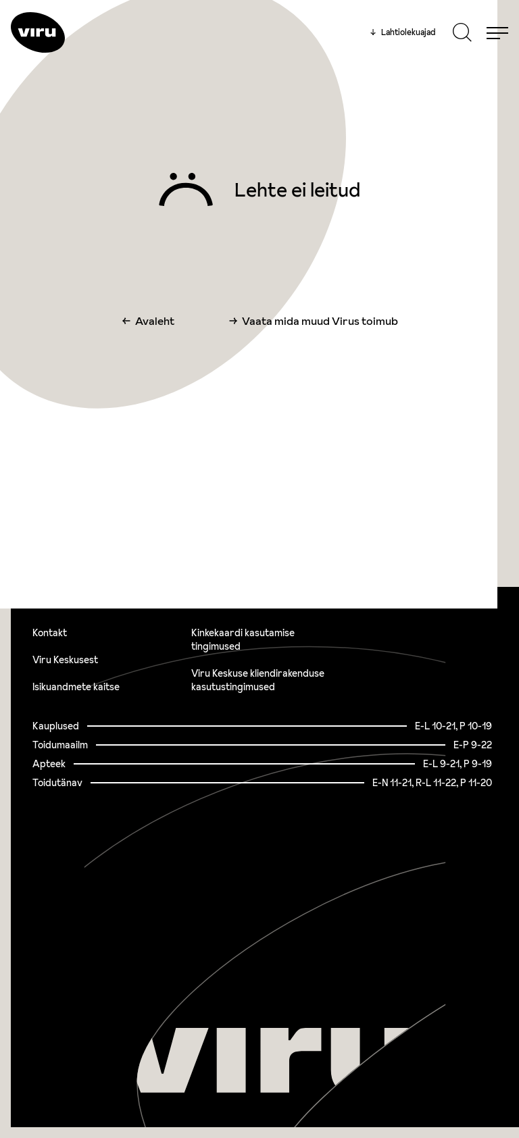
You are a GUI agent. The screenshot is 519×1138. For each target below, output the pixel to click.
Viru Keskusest (65, 660)
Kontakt (49, 633)
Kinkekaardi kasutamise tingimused (243, 639)
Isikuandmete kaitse (76, 687)
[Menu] (497, 32)
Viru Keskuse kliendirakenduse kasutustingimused (257, 680)
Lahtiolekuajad (402, 32)
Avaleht (154, 321)
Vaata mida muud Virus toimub (320, 321)
